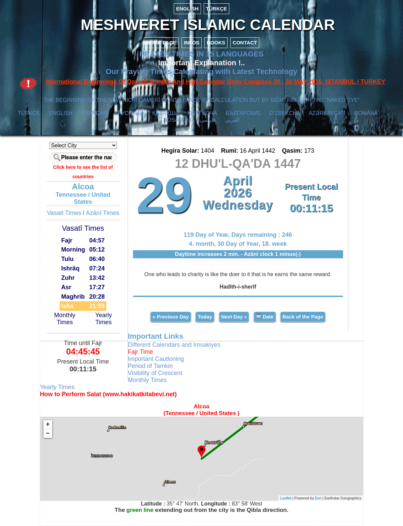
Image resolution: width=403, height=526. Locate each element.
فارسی (208, 120)
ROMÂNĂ (366, 113)
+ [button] (48, 424)
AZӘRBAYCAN (327, 113)
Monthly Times (64, 319)
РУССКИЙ (130, 113)
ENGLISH (187, 8)
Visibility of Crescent (155, 373)
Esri (318, 498)
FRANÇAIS (95, 113)
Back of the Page (302, 317)
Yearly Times (103, 319)
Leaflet (285, 498)
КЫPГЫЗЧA (202, 113)
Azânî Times (102, 213)
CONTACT (245, 42)
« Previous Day (171, 317)
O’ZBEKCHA (284, 113)
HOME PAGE (161, 42)
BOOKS (216, 42)
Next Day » (234, 317)
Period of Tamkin (150, 366)
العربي (232, 120)
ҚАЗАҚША (165, 113)
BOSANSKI (177, 120)
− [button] (48, 433)
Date (265, 316)
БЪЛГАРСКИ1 (243, 113)
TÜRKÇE (216, 8)
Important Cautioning (156, 358)
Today (205, 317)
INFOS (191, 42)
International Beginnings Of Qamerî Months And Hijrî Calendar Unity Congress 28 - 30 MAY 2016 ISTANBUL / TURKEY (215, 81)
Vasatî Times (64, 213)
